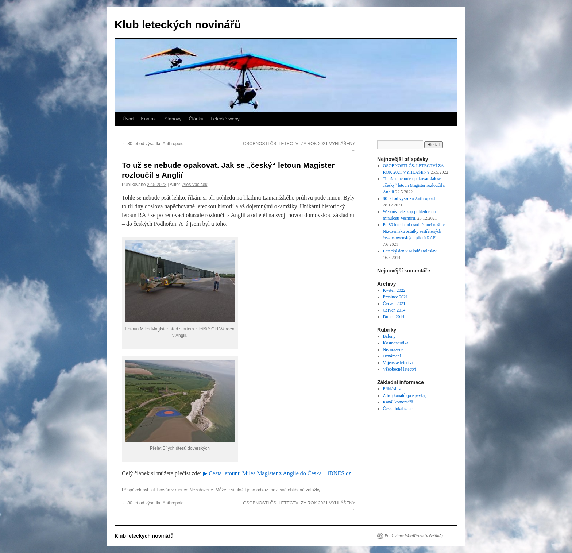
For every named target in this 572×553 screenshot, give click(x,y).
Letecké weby (225, 118)
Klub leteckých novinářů (178, 25)
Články (196, 118)
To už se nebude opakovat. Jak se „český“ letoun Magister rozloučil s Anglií (414, 185)
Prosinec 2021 (395, 296)
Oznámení (392, 356)
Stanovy (172, 118)
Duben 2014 (394, 316)
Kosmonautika (396, 342)
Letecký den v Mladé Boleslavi (410, 251)
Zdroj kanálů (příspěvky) (405, 395)
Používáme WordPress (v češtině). (414, 535)
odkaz (262, 489)
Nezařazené (201, 489)
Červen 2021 (394, 303)
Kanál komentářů (398, 402)
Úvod (128, 118)
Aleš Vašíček (194, 184)
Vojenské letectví (398, 362)
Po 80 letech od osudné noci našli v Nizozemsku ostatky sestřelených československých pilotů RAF (414, 231)
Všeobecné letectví (399, 369)
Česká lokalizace (398, 408)
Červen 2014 (394, 310)
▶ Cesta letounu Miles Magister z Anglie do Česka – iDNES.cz (277, 473)
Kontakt (149, 118)
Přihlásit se (392, 388)
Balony (389, 336)
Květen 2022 (394, 290)
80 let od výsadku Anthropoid (152, 143)
